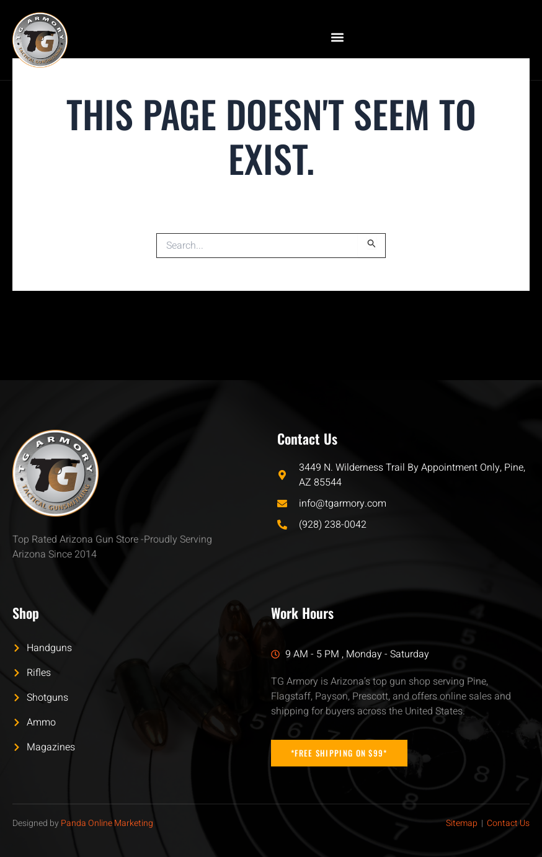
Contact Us (508, 823)
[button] (337, 37)
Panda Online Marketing (107, 823)
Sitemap (462, 823)
